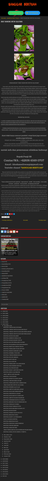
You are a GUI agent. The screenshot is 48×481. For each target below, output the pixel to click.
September (7, 439)
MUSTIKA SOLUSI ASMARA (10, 357)
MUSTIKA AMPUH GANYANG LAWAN (13, 389)
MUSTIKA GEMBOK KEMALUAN (12, 338)
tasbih (3, 297)
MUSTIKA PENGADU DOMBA (11, 404)
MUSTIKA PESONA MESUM (10, 425)
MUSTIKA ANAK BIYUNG (10, 427)
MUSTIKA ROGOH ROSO (9, 410)
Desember (7, 325)
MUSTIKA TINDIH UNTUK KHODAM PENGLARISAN (17, 331)
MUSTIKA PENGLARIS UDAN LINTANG (13, 348)
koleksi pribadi (6, 268)
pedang (4, 278)
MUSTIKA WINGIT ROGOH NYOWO (12, 412)
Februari (6, 454)
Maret (5, 451)
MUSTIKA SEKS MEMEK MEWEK (12, 365)
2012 (3, 474)
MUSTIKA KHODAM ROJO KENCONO (13, 395)
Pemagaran (5, 280)
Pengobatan (5, 287)
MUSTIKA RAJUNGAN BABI (10, 368)
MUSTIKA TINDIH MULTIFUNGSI (12, 327)
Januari (6, 456)
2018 (3, 461)
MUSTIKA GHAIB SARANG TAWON (12, 340)
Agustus (6, 441)
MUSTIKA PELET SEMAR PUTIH (12, 406)
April (5, 449)
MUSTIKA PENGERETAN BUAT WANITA (14, 399)
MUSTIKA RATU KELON (9, 359)
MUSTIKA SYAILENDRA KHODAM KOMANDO (15, 344)
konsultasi (4, 271)
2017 (3, 463)
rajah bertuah (5, 292)
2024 (3, 315)
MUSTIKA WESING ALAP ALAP (11, 387)
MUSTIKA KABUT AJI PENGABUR (12, 417)
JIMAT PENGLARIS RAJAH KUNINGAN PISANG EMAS (17, 429)
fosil (3, 261)
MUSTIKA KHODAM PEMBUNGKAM (13, 391)
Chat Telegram (32, 13)
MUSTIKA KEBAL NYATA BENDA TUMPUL (14, 431)
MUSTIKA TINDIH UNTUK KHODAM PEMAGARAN (17, 333)
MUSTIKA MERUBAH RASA (10, 421)
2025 (3, 313)
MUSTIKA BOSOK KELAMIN (11, 336)
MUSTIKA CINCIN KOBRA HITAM (12, 380)
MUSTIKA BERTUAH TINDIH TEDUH (13, 346)
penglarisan (5, 285)
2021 (3, 322)
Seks (3, 294)
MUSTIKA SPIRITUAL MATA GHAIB (12, 378)
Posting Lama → (43, 220)
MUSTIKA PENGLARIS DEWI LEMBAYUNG (14, 382)
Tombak (4, 299)
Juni (5, 445)
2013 (3, 471)
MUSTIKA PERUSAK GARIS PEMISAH (13, 423)
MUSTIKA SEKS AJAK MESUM (11, 372)
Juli (5, 443)
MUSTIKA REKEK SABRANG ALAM (12, 350)
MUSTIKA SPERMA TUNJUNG (11, 353)
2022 (3, 319)
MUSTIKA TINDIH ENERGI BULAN (12, 355)
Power (17, 18)
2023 (3, 317)
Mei (5, 447)
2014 (3, 469)
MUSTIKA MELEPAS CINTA (10, 414)
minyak (4, 273)
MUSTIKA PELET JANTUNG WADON (13, 370)
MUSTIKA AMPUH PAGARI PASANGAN (13, 397)
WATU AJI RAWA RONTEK (10, 419)
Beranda (3, 18)
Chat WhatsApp (16, 13)
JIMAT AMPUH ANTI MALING (11, 374)
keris (3, 266)
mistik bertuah (11, 18)
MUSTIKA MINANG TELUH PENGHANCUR (14, 402)
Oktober (6, 437)
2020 (4, 324)
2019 (3, 459)
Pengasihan (5, 282)
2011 (3, 476)
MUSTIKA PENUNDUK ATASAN (11, 393)
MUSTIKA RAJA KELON (9, 361)
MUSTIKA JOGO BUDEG (9, 376)
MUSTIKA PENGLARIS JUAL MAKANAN (14, 363)
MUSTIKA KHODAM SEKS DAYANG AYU (14, 408)
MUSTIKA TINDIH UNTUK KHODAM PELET (15, 329)
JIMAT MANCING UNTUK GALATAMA (11, 21)
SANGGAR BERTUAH (32, 168)
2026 (3, 311)
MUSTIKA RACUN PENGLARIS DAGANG (14, 342)
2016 (3, 465)
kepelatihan (5, 264)
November (7, 434)
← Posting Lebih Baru (6, 220)
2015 (3, 467)
